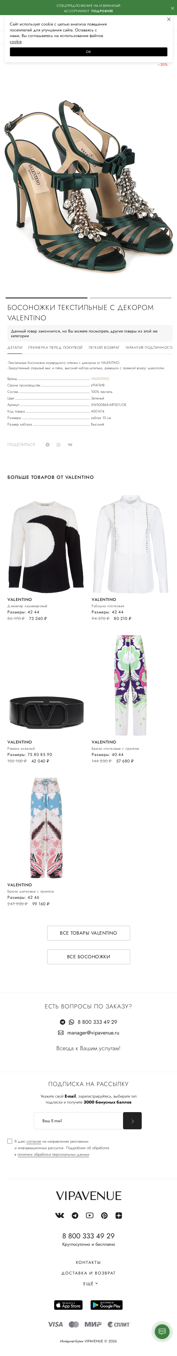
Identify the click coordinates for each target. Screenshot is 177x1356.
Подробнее (102, 11)
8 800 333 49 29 (97, 1022)
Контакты (88, 1262)
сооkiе (16, 41)
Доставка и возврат (88, 1273)
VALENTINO (100, 378)
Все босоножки (88, 956)
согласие (33, 1141)
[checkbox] (58, 1148)
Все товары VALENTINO (88, 933)
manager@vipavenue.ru (93, 1032)
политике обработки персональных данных (53, 1154)
